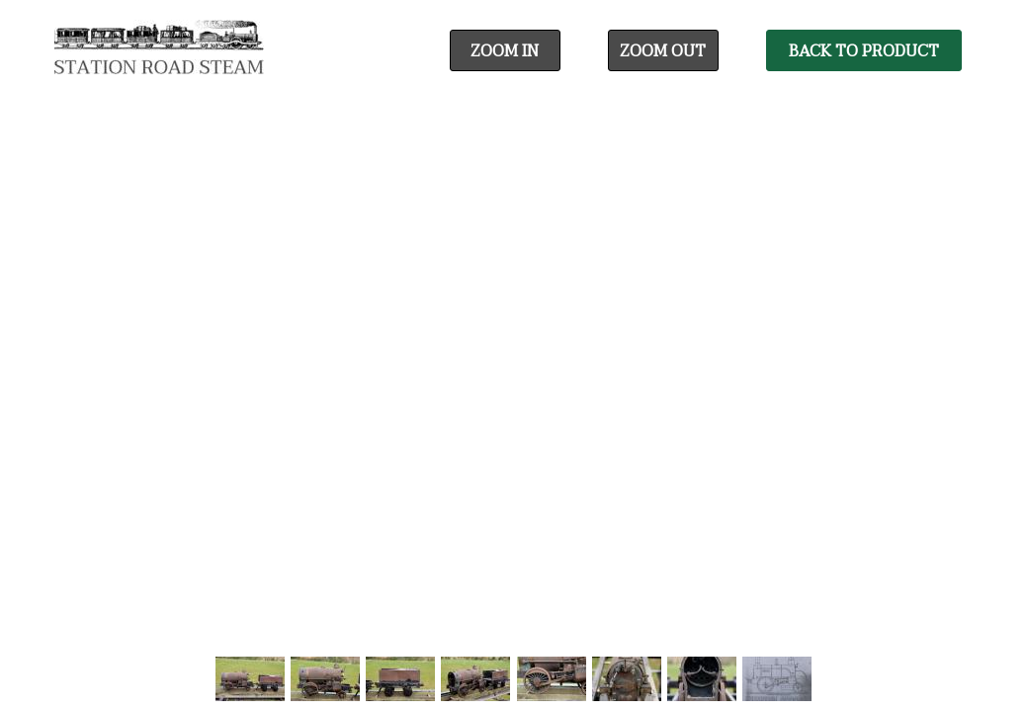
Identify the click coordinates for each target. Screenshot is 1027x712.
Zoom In (505, 51)
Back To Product (864, 51)
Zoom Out (663, 51)
